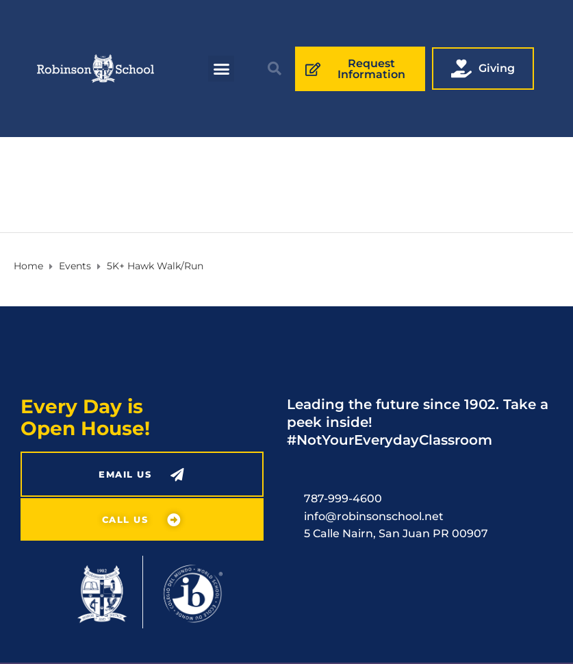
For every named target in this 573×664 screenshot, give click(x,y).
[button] (221, 69)
